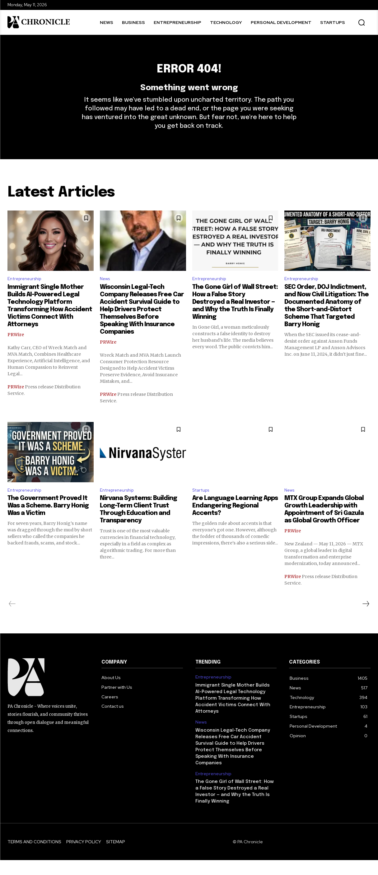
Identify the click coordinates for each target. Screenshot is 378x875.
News (106, 291)
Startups (202, 504)
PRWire (15, 348)
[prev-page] (12, 618)
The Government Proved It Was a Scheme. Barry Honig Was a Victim (48, 520)
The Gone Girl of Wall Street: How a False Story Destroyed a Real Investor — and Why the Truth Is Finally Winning (235, 315)
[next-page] (366, 618)
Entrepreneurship (27, 291)
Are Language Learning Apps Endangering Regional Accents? (235, 520)
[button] (361, 22)
